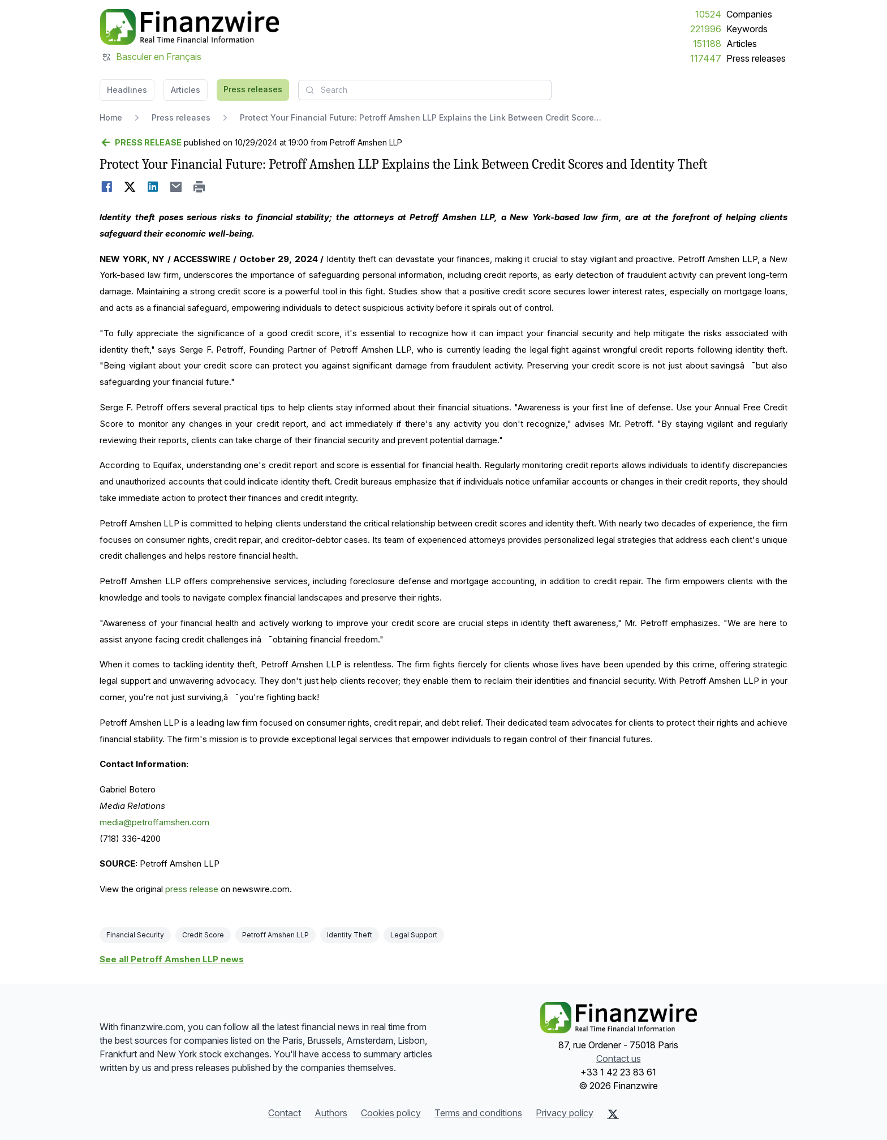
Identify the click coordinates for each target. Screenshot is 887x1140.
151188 (707, 43)
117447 (705, 58)
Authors (331, 1112)
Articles (741, 43)
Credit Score (203, 935)
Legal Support (413, 935)
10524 (708, 14)
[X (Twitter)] (613, 1114)
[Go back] (141, 143)
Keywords (747, 29)
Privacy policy (564, 1112)
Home (111, 117)
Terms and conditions (478, 1112)
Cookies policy (391, 1112)
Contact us (618, 1058)
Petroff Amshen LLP (275, 935)
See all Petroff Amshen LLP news (172, 959)
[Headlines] (189, 27)
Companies (749, 14)
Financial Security (135, 935)
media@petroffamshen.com (154, 822)
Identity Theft (349, 935)
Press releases (756, 58)
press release (191, 889)
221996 (705, 29)
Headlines (127, 90)
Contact (284, 1112)
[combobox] (425, 90)
